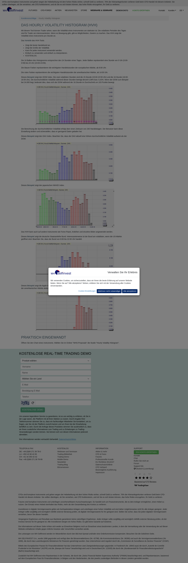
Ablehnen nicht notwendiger (109, 291)
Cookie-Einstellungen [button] (87, 291)
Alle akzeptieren (129, 291)
